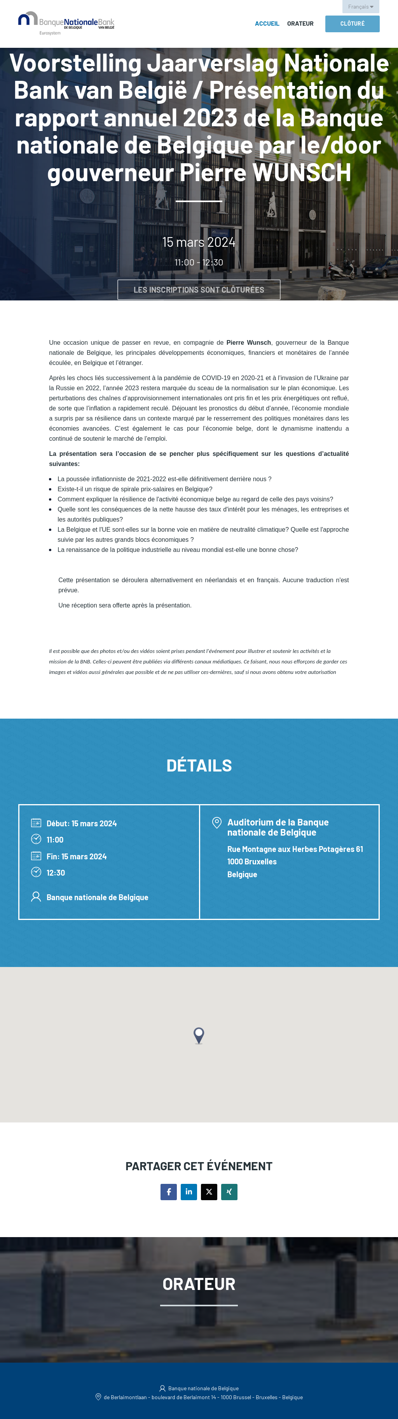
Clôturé (352, 23)
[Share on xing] (229, 1192)
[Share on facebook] (169, 1192)
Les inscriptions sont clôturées (199, 289)
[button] (199, 1036)
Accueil (267, 23)
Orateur (300, 23)
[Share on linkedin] (189, 1192)
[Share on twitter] (209, 1192)
